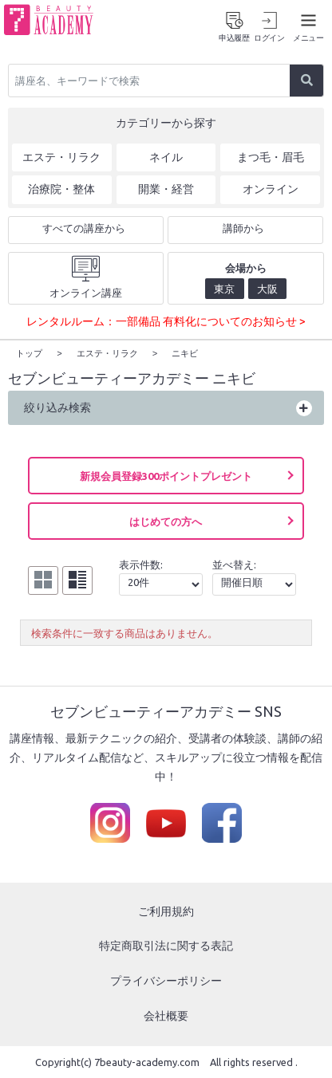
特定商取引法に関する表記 (166, 944)
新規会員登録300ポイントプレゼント (166, 475)
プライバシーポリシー (166, 980)
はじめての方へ (165, 520)
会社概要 (166, 1015)
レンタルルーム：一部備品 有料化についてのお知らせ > (166, 321)
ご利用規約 (166, 910)
